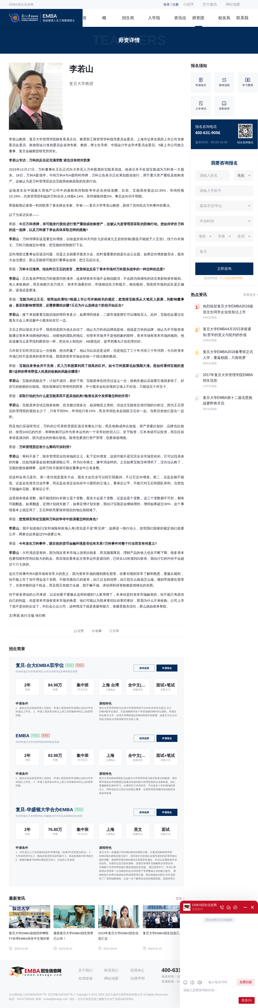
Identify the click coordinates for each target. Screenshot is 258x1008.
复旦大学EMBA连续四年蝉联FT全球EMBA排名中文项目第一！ (29, 939)
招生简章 (128, 21)
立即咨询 (224, 269)
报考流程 (224, 82)
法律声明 (137, 978)
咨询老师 (144, 668)
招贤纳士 (137, 970)
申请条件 (201, 82)
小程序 (188, 4)
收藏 (97, 631)
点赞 (79, 631)
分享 (114, 631)
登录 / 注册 (171, 4)
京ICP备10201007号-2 (61, 994)
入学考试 (201, 105)
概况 (104, 21)
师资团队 (198, 21)
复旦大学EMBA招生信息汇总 (163, 933)
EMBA (22, 735)
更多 (179, 898)
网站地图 (233, 4)
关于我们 (85, 970)
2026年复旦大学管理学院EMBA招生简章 (37, 742)
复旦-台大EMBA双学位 (40, 665)
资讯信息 (180, 21)
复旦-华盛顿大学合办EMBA (44, 809)
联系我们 (242, 21)
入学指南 (154, 21)
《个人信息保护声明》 (231, 278)
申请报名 (167, 668)
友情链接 (85, 978)
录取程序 (224, 105)
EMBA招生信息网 (21, 4)
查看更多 (249, 294)
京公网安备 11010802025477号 (28, 994)
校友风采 (224, 21)
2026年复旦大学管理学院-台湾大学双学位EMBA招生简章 (46, 671)
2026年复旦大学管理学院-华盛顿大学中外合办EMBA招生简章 (49, 816)
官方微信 (210, 4)
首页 (85, 21)
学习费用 (248, 82)
